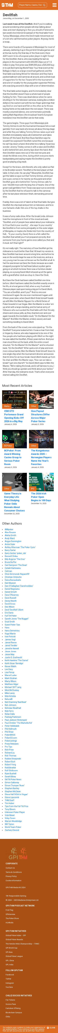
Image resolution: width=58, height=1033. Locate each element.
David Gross (10, 604)
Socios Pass (11, 1004)
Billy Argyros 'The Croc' (15, 559)
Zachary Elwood (12, 830)
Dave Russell (10, 598)
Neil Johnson (10, 705)
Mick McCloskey (12, 690)
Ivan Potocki (10, 636)
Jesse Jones (10, 651)
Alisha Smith (10, 535)
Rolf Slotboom (11, 770)
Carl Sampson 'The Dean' (16, 565)
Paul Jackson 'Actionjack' (16, 720)
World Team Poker (13, 827)
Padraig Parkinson (13, 717)
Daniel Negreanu (12, 589)
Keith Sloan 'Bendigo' (14, 663)
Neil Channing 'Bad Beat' (15, 702)
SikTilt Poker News (13, 779)
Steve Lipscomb (12, 797)
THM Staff (9, 800)
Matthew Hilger (11, 684)
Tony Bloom (10, 809)
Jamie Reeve (11, 642)
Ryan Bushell (10, 773)
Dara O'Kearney (12, 595)
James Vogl (10, 639)
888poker (9, 529)
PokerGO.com (11, 738)
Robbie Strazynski (13, 759)
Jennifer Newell (12, 648)
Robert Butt (10, 762)
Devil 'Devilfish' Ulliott (14, 610)
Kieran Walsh (10, 666)
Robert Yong (10, 764)
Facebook (10, 975)
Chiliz (8, 1017)
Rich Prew (9, 750)
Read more (40, 1031)
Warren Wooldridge (13, 821)
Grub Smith (10, 622)
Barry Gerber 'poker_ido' (15, 553)
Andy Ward (10, 538)
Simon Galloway (12, 782)
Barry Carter (10, 550)
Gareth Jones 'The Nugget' (17, 619)
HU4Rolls (9, 923)
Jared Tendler (11, 645)
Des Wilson (9, 607)
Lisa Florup (9, 672)
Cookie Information (13, 880)
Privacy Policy (11, 876)
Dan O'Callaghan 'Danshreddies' (19, 586)
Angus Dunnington (13, 541)
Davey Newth (11, 601)
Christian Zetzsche (13, 577)
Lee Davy (9, 669)
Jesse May (9, 654)
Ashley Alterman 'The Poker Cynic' (20, 547)
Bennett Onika (11, 556)
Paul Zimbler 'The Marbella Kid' (18, 723)
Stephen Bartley (12, 788)
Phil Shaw (9, 732)
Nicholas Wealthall (13, 708)
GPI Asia (9, 952)
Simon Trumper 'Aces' (14, 785)
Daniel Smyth (11, 592)
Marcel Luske (11, 675)
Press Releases (12, 744)
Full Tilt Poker (11, 616)
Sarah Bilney (10, 776)
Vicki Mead (9, 815)
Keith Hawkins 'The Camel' (16, 660)
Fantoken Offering (13, 1008)
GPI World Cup (11, 948)
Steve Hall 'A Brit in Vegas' (16, 794)
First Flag (9, 910)
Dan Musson (10, 583)
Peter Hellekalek (12, 726)
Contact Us (10, 868)
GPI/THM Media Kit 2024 (15, 887)
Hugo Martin (10, 633)
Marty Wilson (10, 681)
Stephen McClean (13, 791)
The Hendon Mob (7, 5)
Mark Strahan (11, 678)
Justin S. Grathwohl (13, 657)
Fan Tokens (10, 1000)
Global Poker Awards (14, 939)
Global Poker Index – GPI (16, 935)
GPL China (10, 960)
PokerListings (11, 741)
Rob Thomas (10, 756)
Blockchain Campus (14, 1012)
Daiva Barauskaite (13, 580)
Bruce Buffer (10, 562)
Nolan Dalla (10, 714)
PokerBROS (10, 735)
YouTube (9, 987)
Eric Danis (9, 613)
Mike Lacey (10, 693)
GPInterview (10, 914)
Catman (8, 571)
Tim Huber (9, 803)
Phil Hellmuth (11, 729)
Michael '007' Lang (13, 687)
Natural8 (8, 699)
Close (51, 1028)
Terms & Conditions (14, 872)
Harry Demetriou (12, 630)
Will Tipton (9, 824)
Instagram (10, 983)
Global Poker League (14, 956)
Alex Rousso (10, 532)
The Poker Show (12, 918)
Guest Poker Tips (12, 625)
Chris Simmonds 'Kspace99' (17, 574)
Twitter (8, 979)
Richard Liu (10, 753)
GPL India (9, 965)
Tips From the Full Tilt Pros (16, 806)
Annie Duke (10, 544)
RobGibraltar (10, 767)
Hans (7, 628)
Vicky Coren (10, 818)
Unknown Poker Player (15, 812)
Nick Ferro (9, 711)
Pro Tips (8, 747)
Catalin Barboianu (13, 568)
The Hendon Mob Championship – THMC (22, 944)
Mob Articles (10, 696)
